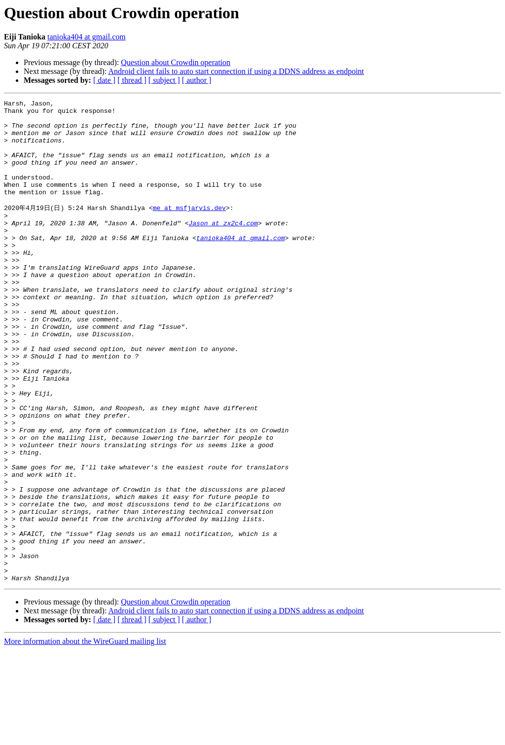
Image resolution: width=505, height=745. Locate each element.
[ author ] (197, 80)
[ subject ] (164, 80)
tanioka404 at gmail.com (86, 37)
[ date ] (104, 80)
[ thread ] (131, 80)
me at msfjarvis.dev (189, 228)
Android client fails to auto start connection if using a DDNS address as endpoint (236, 71)
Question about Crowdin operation (175, 62)
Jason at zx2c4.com (222, 247)
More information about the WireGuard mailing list (85, 736)
